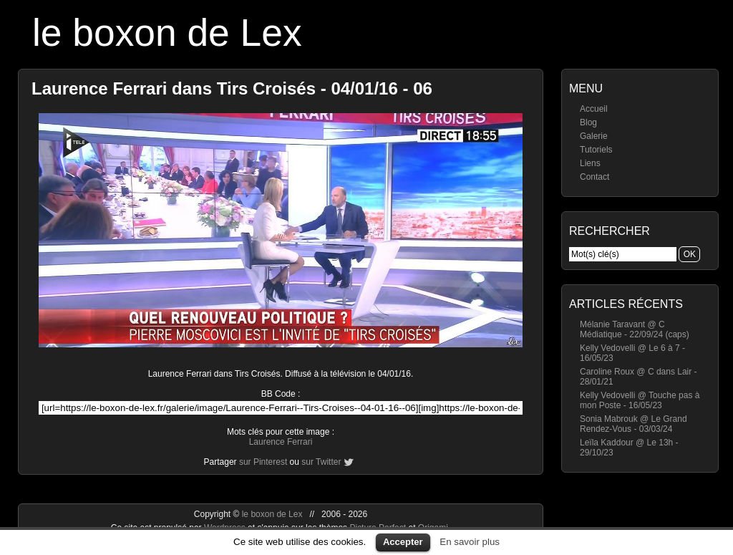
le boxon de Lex (167, 32)
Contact (594, 177)
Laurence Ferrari (281, 442)
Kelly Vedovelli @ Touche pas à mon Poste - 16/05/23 (639, 400)
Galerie (594, 136)
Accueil (594, 109)
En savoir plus (470, 541)
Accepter (403, 541)
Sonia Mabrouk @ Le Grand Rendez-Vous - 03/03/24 (633, 424)
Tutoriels (596, 150)
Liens (590, 163)
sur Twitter (321, 462)
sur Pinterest (263, 462)
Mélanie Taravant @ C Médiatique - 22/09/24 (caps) (634, 329)
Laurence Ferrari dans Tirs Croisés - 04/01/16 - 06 (231, 88)
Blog (588, 122)
